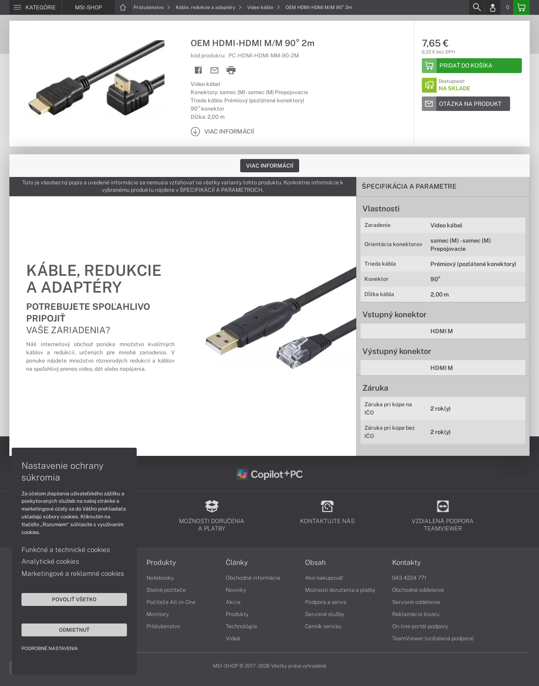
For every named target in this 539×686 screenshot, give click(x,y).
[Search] (476, 7)
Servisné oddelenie (416, 602)
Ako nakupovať (324, 578)
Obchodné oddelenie (418, 590)
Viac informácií (269, 166)
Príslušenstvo (152, 7)
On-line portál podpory (420, 626)
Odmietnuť (74, 630)
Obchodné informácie (253, 578)
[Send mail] (214, 70)
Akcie (233, 602)
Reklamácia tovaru (415, 614)
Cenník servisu (323, 626)
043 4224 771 (409, 578)
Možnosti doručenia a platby (340, 590)
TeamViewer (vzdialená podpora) (433, 638)
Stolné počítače (166, 590)
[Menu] (35, 7)
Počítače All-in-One (171, 602)
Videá (233, 638)
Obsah (315, 562)
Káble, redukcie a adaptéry (209, 7)
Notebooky (160, 578)
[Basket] (521, 7)
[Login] (492, 7)
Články (237, 562)
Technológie (241, 626)
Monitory (157, 614)
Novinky (236, 590)
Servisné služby (324, 614)
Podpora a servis (325, 602)
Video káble (263, 7)
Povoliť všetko (74, 599)
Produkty (161, 562)
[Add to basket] (472, 65)
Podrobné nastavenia (49, 648)
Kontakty (406, 562)
